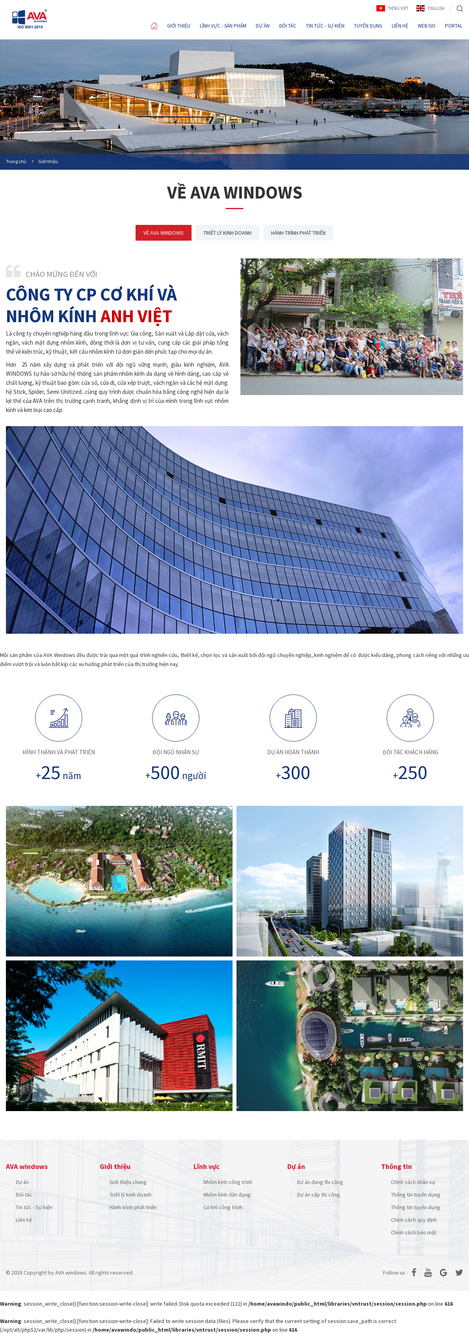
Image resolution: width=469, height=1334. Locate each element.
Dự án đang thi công (320, 1182)
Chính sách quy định (414, 1219)
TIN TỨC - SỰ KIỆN (325, 25)
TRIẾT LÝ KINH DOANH (227, 232)
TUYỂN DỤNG (368, 25)
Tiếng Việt (392, 8)
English (430, 8)
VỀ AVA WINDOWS (163, 232)
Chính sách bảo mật (413, 1232)
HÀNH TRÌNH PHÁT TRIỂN (298, 232)
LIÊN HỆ (400, 25)
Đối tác (24, 1194)
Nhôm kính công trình (227, 1182)
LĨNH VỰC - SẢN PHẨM (223, 25)
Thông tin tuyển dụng (415, 1194)
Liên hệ (24, 1219)
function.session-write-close (112, 1303)
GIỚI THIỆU (178, 25)
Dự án (22, 1182)
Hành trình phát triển (133, 1207)
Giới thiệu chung (128, 1182)
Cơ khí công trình (222, 1207)
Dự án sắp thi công (318, 1194)
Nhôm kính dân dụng (227, 1194)
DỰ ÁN (263, 25)
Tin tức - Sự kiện (34, 1207)
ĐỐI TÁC (287, 25)
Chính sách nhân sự (413, 1182)
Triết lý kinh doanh (130, 1194)
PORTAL (453, 25)
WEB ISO (427, 25)
